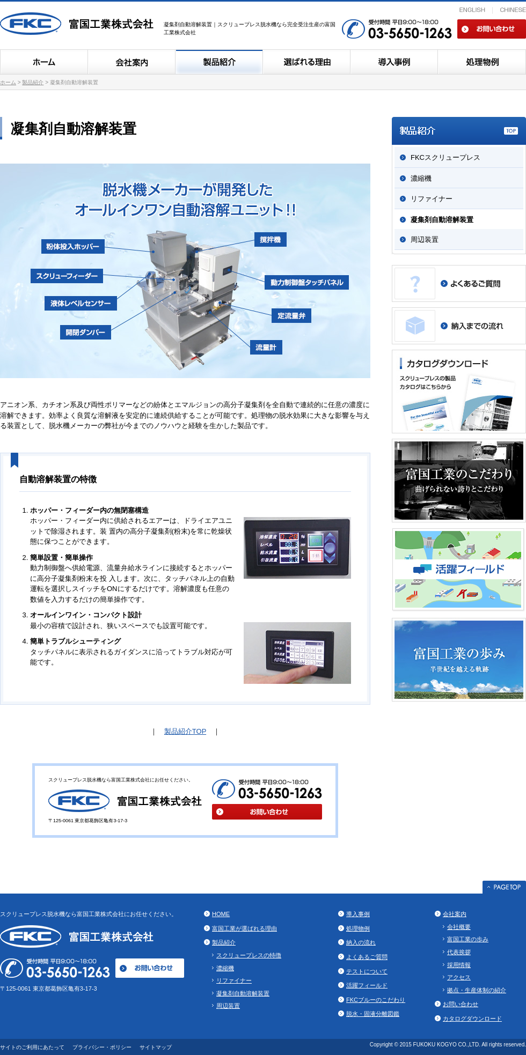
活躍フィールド (367, 985)
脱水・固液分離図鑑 (372, 1013)
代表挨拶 (459, 952)
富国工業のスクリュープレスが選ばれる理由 (306, 62)
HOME (221, 914)
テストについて (367, 971)
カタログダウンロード (472, 1018)
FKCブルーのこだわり (375, 1000)
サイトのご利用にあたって (32, 1047)
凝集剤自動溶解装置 (442, 220)
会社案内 (131, 62)
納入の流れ (361, 942)
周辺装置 (425, 239)
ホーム (43, 62)
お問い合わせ (491, 29)
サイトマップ (156, 1047)
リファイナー (431, 199)
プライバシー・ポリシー (102, 1047)
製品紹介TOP (185, 731)
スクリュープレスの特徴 (248, 955)
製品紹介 (218, 62)
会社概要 (459, 927)
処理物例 (481, 62)
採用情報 (459, 965)
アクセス (459, 977)
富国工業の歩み (467, 939)
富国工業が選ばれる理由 (244, 928)
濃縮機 (421, 178)
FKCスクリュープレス (445, 157)
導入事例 (393, 62)
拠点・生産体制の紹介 (476, 990)
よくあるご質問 (367, 957)
